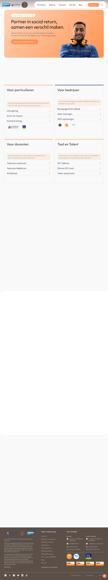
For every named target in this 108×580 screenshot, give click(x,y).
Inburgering (12, 110)
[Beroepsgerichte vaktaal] (100, 109)
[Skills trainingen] (100, 114)
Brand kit (44, 563)
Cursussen (62, 5)
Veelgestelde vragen (47, 554)
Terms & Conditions (76, 575)
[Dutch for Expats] (50, 116)
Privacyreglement (46, 548)
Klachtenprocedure (46, 551)
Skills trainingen (64, 114)
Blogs (42, 560)
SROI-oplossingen (65, 119)
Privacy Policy (89, 575)
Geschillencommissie (47, 542)
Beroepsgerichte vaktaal (68, 109)
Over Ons (72, 5)
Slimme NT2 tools (65, 168)
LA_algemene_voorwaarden (49, 567)
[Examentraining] (50, 121)
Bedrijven (52, 5)
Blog (80, 5)
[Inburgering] (50, 111)
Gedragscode (45, 545)
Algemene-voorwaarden (48, 539)
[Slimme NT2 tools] (100, 168)
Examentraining (14, 121)
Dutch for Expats (15, 115)
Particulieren (41, 5)
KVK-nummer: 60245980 (48, 557)
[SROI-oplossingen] (100, 119)
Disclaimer (101, 575)
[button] (13, 50)
